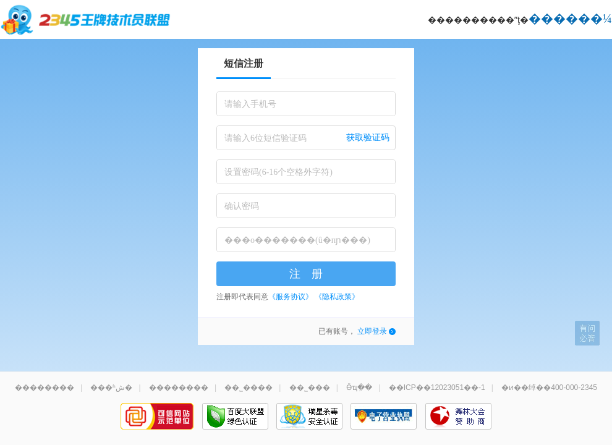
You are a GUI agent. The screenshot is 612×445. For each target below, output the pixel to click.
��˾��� (309, 387)
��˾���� (248, 387)
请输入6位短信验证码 (265, 138)
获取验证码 (367, 137)
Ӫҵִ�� (359, 387)
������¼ (570, 18)
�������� (44, 387)
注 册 (306, 274)
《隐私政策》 (337, 296)
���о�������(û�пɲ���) (297, 240)
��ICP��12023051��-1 (437, 387)
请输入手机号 (250, 104)
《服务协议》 (290, 296)
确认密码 (241, 206)
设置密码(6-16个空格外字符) (278, 172)
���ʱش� (111, 387)
